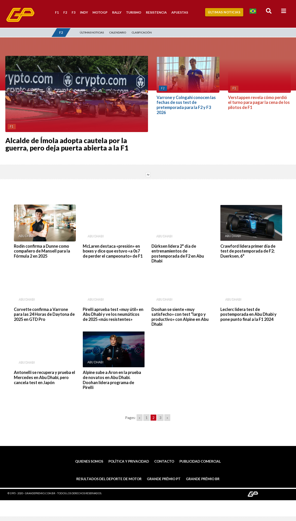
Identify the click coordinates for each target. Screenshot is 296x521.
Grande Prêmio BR (202, 479)
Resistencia (156, 12)
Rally (116, 12)
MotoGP (100, 12)
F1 (57, 12)
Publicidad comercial (200, 461)
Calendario (117, 32)
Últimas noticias (92, 32)
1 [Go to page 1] (146, 418)
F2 (65, 12)
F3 (73, 12)
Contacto (164, 461)
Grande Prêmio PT (164, 479)
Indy (84, 12)
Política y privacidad (128, 461)
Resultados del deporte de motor (109, 479)
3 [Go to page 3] (160, 418)
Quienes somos (89, 461)
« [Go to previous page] (139, 418)
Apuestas (179, 12)
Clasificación (142, 32)
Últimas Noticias (224, 12)
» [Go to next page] (167, 418)
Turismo (133, 12)
